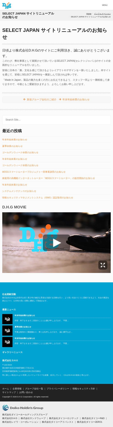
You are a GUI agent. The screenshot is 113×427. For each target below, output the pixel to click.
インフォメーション (102, 14)
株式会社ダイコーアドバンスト (58, 422)
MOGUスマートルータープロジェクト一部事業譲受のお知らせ (34, 172)
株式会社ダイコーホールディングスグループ (24, 414)
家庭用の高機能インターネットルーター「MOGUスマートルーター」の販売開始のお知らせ (48, 178)
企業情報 (17, 388)
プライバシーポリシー (58, 388)
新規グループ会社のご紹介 (41, 99)
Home (88, 14)
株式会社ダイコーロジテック (63, 418)
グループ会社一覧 (34, 388)
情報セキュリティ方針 (84, 388)
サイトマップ (9, 392)
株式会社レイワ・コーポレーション (20, 422)
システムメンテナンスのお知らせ (19, 191)
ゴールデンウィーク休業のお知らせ (20, 152)
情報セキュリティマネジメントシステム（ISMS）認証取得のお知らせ (37, 198)
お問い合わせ (26, 392)
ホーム (5, 388)
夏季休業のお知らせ (12, 146)
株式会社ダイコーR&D (93, 418)
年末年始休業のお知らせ (76, 99)
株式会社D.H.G (9, 418)
